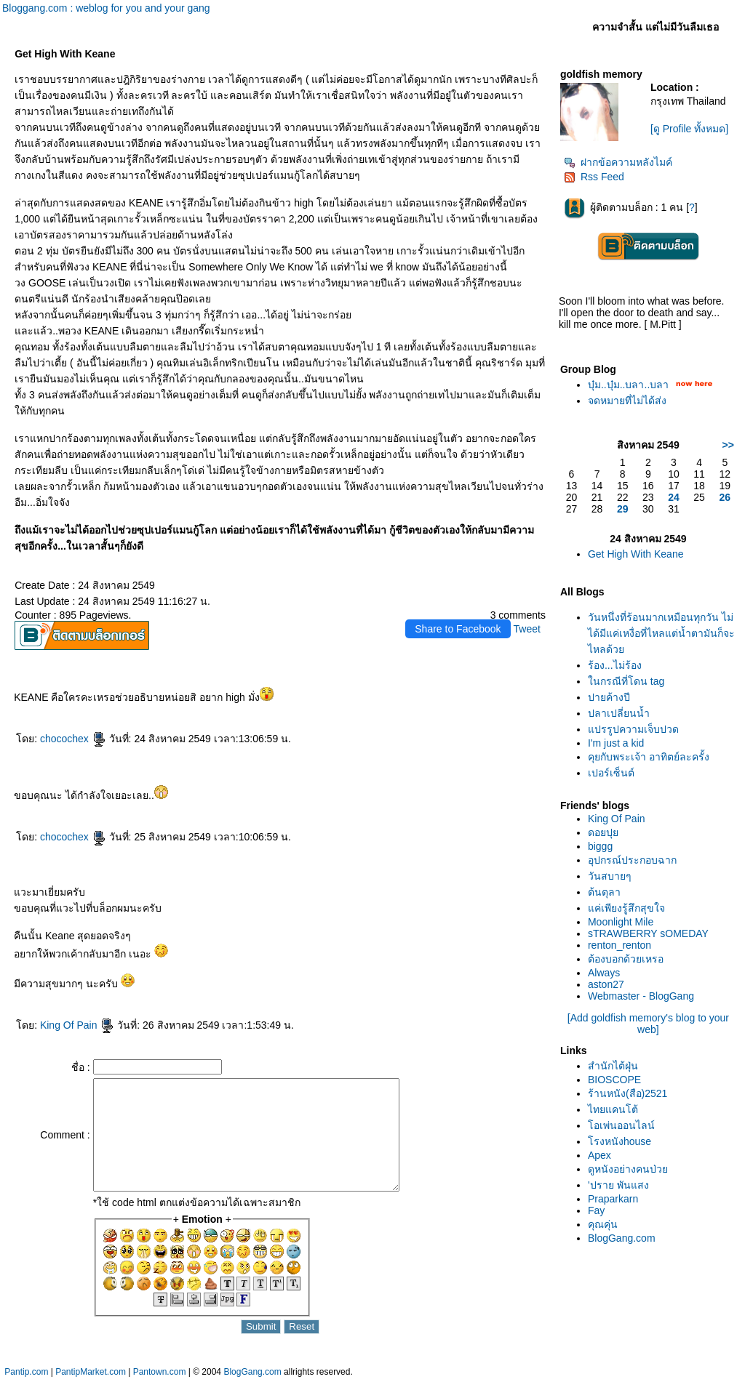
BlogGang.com (622, 1238)
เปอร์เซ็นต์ (611, 773)
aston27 (606, 984)
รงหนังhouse (619, 1141)
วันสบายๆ (610, 876)
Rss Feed (594, 176)
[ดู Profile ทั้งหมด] (689, 128)
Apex (599, 1155)
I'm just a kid (616, 743)
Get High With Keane (636, 554)
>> (728, 445)
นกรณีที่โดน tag (626, 681)
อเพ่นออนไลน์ (621, 1125)
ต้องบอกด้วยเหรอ (626, 959)
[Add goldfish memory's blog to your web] (648, 1023)
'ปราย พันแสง (618, 1185)
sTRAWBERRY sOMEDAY (648, 933)
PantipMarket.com (90, 1383)
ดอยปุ (603, 832)
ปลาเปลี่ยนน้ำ (619, 713)
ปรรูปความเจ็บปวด (633, 729)
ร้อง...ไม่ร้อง (615, 665)
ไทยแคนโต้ (613, 1109)
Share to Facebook (458, 629)
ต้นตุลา (604, 892)
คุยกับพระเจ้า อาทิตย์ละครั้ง (648, 757)
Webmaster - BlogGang (641, 996)
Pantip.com (26, 1383)
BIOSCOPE (614, 1079)
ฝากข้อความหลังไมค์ (618, 162)
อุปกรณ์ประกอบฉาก (632, 860)
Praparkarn (613, 1199)
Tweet (527, 629)
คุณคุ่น (603, 1224)
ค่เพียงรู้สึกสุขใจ (626, 908)
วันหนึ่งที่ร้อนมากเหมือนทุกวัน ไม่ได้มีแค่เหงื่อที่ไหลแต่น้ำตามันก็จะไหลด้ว (661, 633)
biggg (600, 846)
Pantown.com (159, 1383)
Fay (596, 1210)
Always (604, 973)
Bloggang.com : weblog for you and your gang (106, 8)
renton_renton (619, 945)
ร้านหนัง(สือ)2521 (627, 1093)
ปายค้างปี (609, 697)
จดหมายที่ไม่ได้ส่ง (627, 400)
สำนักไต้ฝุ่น (613, 1066)
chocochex (73, 738)
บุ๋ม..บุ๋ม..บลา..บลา (628, 384)
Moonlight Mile (620, 922)
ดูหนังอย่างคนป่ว (628, 1169)
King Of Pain (77, 1025)
